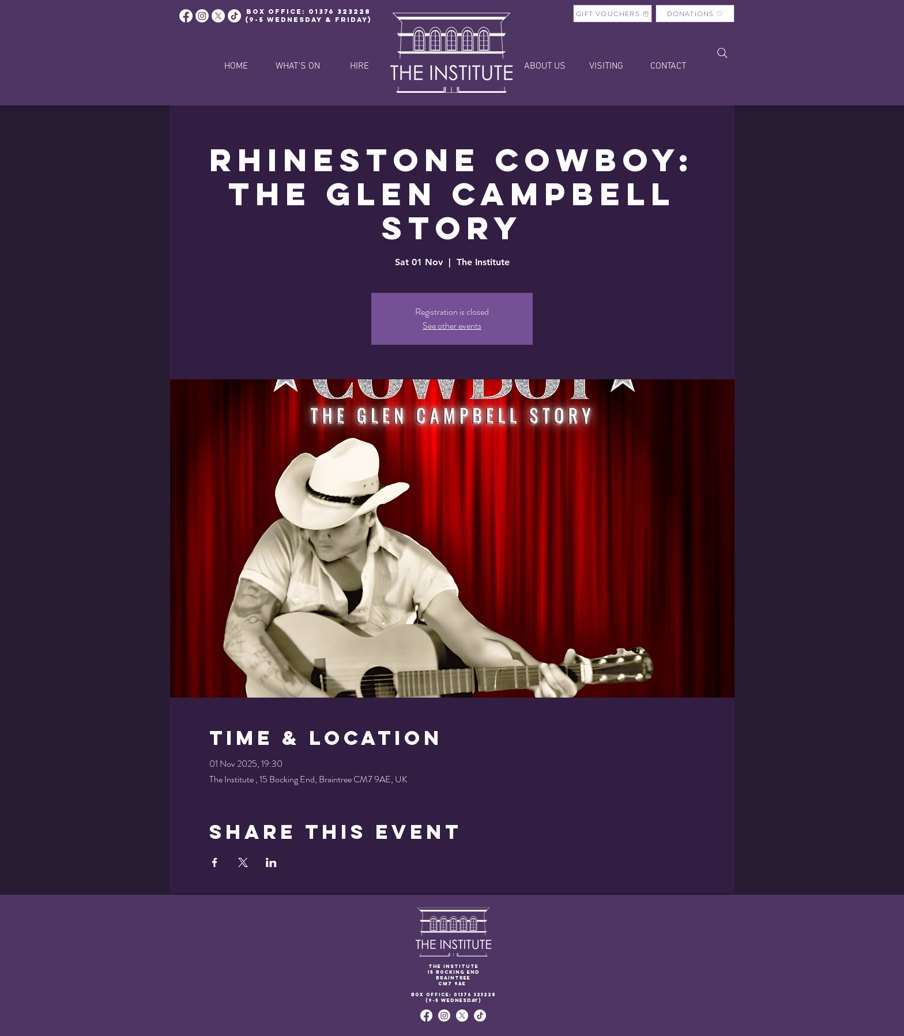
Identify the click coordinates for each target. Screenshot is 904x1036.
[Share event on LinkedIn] (271, 862)
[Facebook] (186, 15)
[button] (359, 66)
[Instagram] (202, 15)
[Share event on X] (243, 862)
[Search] (722, 53)
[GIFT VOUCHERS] (612, 13)
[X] (218, 15)
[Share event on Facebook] (214, 862)
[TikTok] (480, 1015)
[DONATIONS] (695, 13)
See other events (452, 325)
